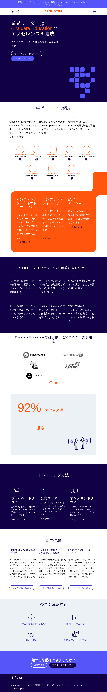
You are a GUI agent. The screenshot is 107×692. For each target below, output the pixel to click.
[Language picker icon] (17, 11)
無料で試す (39, 665)
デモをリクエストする (62, 665)
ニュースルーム (74, 685)
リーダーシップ (55, 685)
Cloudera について (20, 685)
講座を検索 (47, 519)
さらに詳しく (23, 242)
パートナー (18, 689)
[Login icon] (12, 11)
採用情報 (38, 685)
